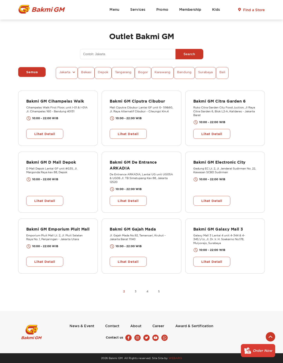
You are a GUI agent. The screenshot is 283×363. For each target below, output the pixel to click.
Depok (103, 72)
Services (137, 9)
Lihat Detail (44, 134)
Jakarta (65, 72)
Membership (190, 9)
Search (189, 54)
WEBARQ (175, 358)
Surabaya (205, 72)
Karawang (162, 72)
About (135, 326)
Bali (222, 72)
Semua (32, 72)
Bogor (143, 72)
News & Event (82, 326)
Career (158, 326)
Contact (112, 326)
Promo (162, 9)
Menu (114, 9)
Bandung (184, 72)
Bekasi (86, 72)
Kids (216, 9)
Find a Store (254, 10)
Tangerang (123, 72)
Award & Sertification (194, 326)
